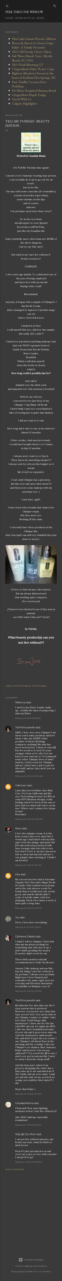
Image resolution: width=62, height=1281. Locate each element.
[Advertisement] (31, 1210)
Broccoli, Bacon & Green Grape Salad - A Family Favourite (32, 45)
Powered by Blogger (31, 1260)
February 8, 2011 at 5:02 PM (28, 1094)
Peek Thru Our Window (24, 12)
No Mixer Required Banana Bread (34, 90)
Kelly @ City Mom (25, 1134)
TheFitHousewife (25, 727)
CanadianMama (24, 1103)
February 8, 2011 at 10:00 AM (29, 776)
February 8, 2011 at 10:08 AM (29, 819)
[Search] (55, 5)
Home (9, 18)
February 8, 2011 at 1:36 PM (28, 927)
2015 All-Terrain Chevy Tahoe (31, 51)
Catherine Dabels (25, 936)
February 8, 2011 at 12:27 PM (28, 908)
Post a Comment (14, 1169)
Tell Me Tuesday (39, 685)
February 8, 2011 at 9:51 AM (28, 718)
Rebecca (20, 702)
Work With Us (25, 18)
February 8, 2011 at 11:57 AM (28, 865)
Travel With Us (22, 99)
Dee (17, 874)
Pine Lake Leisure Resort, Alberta (34, 39)
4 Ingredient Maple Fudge (29, 95)
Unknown (20, 785)
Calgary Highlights (24, 103)
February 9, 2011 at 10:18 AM (28, 1162)
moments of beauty (21, 685)
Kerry (18, 828)
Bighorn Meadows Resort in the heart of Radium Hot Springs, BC (34, 75)
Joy (17, 917)
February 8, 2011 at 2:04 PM (28, 991)
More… (41, 18)
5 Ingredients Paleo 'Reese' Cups (33, 69)
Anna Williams (40, 1266)
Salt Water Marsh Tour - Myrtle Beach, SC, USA (32, 58)
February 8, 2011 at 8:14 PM (28, 1125)
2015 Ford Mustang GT (27, 64)
